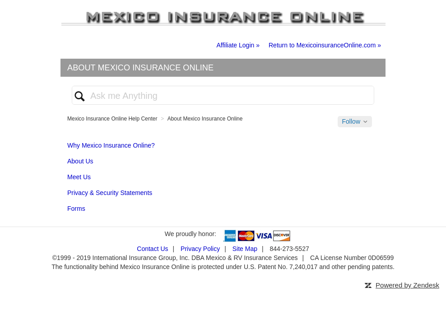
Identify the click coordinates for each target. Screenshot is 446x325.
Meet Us (79, 177)
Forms (76, 208)
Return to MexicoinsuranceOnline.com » (325, 45)
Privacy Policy (200, 248)
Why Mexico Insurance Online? (111, 145)
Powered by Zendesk (407, 285)
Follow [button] (351, 121)
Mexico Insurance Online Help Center (112, 119)
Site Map (244, 248)
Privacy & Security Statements (109, 192)
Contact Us (152, 248)
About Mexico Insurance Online (205, 119)
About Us (80, 161)
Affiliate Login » (238, 45)
